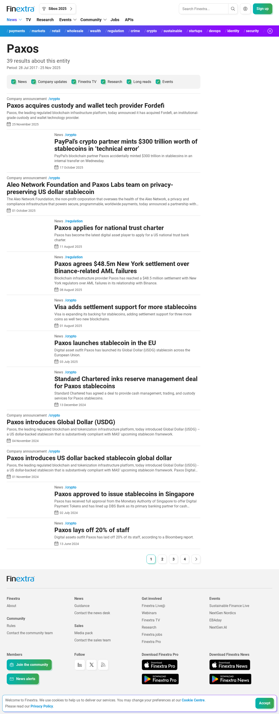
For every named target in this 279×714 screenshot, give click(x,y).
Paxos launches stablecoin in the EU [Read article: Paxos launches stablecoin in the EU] (105, 343)
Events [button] (65, 19)
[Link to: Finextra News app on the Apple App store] (229, 664)
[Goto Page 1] (150, 559)
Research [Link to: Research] (149, 627)
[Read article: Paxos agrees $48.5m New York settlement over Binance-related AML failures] (29, 257)
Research (45, 19)
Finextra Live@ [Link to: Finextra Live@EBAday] (153, 606)
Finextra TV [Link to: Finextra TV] (151, 620)
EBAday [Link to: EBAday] (215, 620)
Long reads (139, 81)
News (19, 81)
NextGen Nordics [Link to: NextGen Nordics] (222, 613)
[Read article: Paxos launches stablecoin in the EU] (29, 337)
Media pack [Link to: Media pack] (83, 633)
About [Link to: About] (11, 606)
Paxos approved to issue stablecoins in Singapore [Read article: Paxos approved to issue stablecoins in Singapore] (124, 494)
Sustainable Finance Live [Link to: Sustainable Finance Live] (229, 606)
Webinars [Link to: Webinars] (149, 613)
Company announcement (27, 99)
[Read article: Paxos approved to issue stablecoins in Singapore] (29, 488)
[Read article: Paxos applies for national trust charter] (29, 221)
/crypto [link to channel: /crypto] (54, 99)
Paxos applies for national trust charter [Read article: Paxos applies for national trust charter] (109, 228)
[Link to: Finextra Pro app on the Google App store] (160, 679)
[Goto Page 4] (184, 559)
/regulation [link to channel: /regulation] (74, 221)
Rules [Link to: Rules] (11, 626)
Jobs (115, 19)
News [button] (12, 19)
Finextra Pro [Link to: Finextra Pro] (151, 642)
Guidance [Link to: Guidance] (81, 606)
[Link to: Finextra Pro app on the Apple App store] (159, 664)
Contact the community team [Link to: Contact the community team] (30, 633)
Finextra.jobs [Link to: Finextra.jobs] (152, 634)
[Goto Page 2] (162, 559)
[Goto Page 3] (173, 559)
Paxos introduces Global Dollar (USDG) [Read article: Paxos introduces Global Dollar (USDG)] (61, 422)
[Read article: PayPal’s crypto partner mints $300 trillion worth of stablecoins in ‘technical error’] (29, 135)
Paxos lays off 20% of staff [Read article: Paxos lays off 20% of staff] (91, 530)
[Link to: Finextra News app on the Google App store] (230, 679)
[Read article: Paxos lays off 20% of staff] (29, 524)
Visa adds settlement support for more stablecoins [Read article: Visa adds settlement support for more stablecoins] (125, 307)
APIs (129, 19)
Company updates (49, 81)
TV (28, 19)
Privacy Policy (42, 706)
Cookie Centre (193, 700)
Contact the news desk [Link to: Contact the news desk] (92, 613)
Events (164, 81)
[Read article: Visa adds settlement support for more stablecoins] (29, 301)
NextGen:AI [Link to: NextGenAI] (218, 627)
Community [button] (91, 19)
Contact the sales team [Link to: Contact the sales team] (92, 640)
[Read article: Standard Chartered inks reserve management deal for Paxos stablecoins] (29, 372)
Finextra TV (83, 81)
